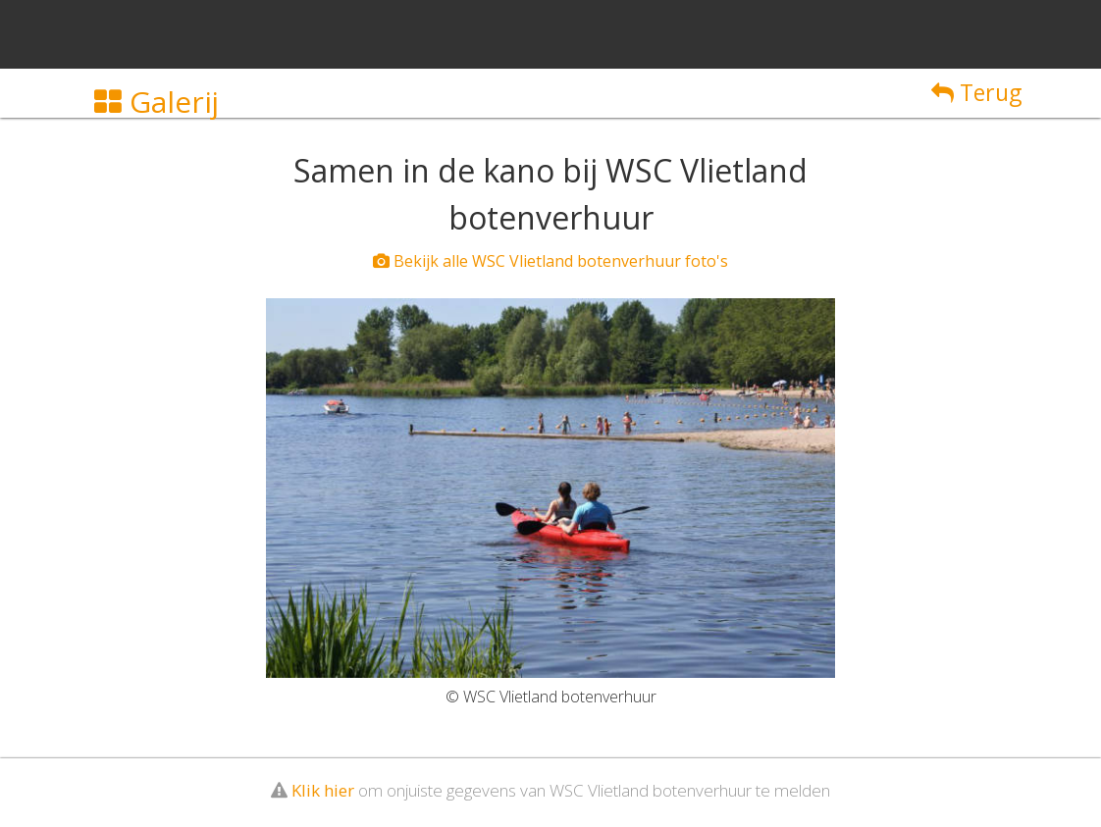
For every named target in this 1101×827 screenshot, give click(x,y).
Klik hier (322, 790)
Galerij (156, 101)
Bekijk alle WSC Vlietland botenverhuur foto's (550, 261)
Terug (976, 92)
